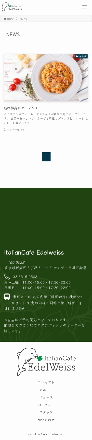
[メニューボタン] (84, 7)
